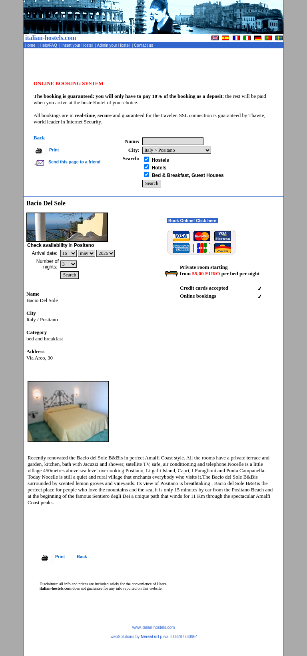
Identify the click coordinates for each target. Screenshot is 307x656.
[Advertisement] (189, 66)
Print (54, 149)
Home (31, 45)
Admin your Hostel (114, 45)
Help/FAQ (49, 45)
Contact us (144, 45)
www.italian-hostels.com (153, 627)
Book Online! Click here (192, 220)
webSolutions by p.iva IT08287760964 (153, 636)
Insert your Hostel (77, 45)
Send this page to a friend (74, 161)
